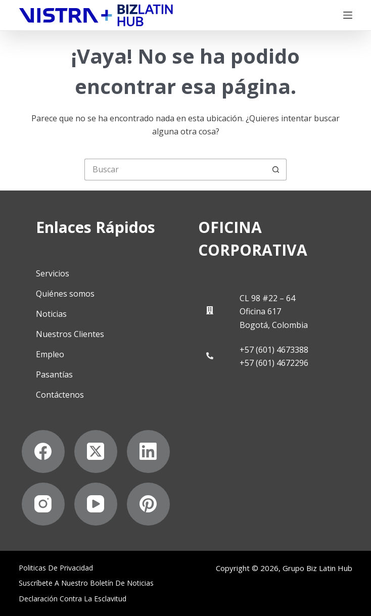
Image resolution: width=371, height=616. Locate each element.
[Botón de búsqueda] (276, 169)
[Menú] (347, 15)
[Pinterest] (148, 504)
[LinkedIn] (148, 451)
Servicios (52, 273)
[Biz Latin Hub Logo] (96, 15)
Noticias (51, 313)
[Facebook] (43, 451)
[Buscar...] (174, 169)
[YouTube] (95, 504)
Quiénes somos (65, 293)
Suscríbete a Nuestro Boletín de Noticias (86, 583)
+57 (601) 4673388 (274, 349)
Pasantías (54, 374)
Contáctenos (60, 394)
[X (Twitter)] (95, 451)
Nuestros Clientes (70, 334)
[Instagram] (43, 504)
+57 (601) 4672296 (274, 362)
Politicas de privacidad (56, 568)
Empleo (50, 354)
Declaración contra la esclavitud (72, 598)
